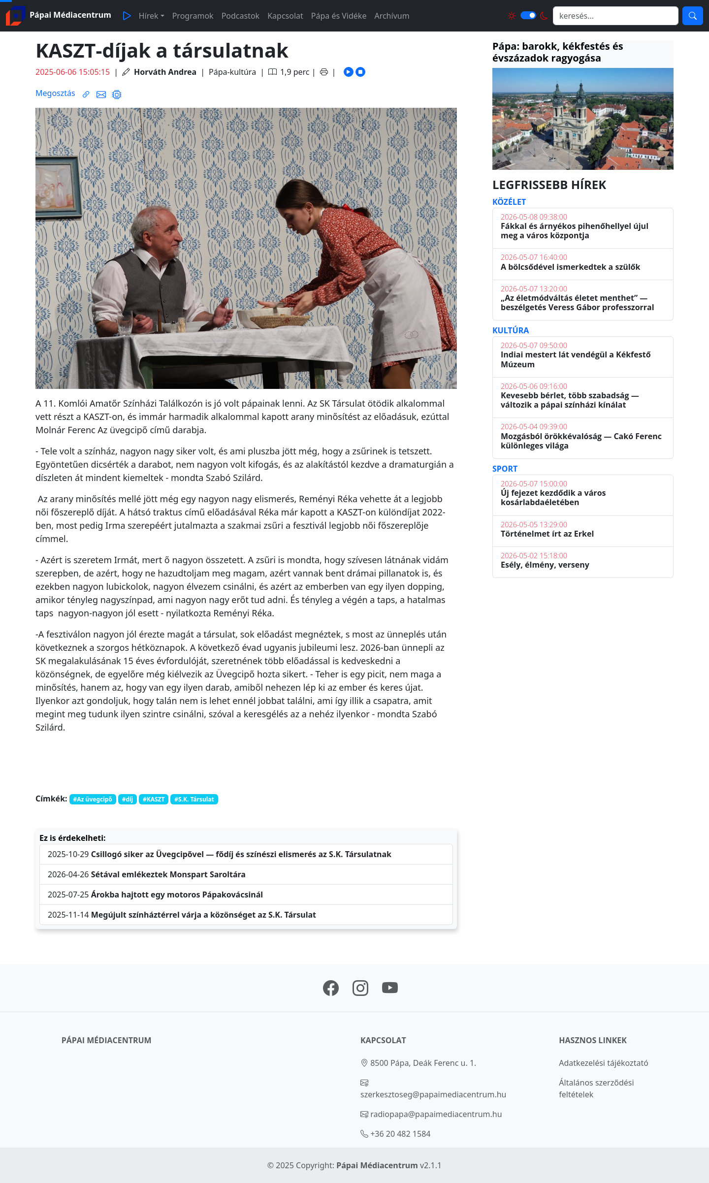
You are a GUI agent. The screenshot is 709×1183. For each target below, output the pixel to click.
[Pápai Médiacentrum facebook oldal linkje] (331, 991)
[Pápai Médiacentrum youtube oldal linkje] (390, 991)
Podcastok (241, 15)
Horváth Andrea (165, 71)
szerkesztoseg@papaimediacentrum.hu (433, 1094)
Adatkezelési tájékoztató (603, 1062)
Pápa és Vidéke (339, 15)
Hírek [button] (149, 15)
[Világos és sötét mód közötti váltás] (528, 15)
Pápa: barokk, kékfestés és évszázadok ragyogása (557, 51)
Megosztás (55, 93)
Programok (193, 15)
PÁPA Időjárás (583, 638)
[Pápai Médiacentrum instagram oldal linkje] (360, 991)
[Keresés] (692, 15)
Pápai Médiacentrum (377, 1165)
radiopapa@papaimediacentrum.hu (436, 1114)
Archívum (391, 15)
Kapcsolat (285, 15)
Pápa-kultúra (232, 71)
